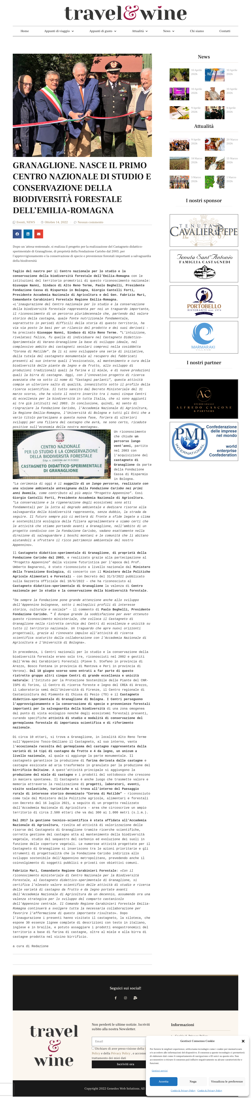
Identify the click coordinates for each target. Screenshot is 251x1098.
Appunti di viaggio (59, 31)
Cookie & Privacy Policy (183, 1090)
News (168, 31)
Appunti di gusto (102, 31)
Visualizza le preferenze (227, 1081)
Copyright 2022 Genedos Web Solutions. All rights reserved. (126, 1090)
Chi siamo (197, 31)
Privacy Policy (121, 1055)
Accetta (163, 1081)
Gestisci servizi (160, 1070)
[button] (243, 1041)
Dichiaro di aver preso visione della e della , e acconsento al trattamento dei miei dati (123, 1054)
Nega (193, 1081)
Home (25, 31)
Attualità (140, 31)
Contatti (224, 31)
